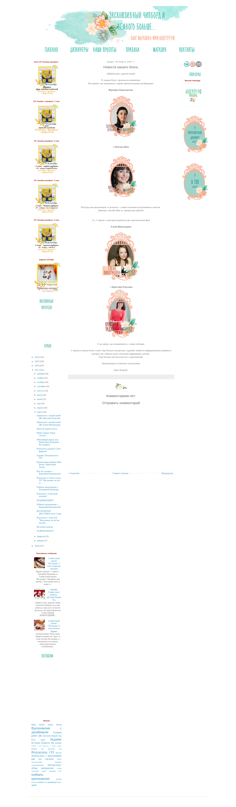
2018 (37, 365)
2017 (37, 370)
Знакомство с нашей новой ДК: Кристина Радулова (49, 416)
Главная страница (120, 473)
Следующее (74, 473)
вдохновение (54, 755)
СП (51, 752)
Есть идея (38, 740)
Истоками (35, 743)
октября (41, 382)
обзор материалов (42, 768)
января (40, 541)
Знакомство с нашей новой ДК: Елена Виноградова (49, 423)
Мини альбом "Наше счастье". (46, 434)
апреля (40, 408)
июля (39, 395)
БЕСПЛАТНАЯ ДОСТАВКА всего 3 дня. (49, 512)
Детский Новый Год (52, 736)
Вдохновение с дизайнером (46, 730)
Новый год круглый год (46, 749)
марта (40, 412)
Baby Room (37, 725)
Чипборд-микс (37, 756)
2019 (37, 361)
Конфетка (45, 743)
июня (39, 399)
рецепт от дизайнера (47, 782)
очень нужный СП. (51, 771)
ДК (40, 735)
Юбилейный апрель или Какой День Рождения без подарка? (48, 442)
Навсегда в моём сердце (51, 746)
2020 (37, 357)
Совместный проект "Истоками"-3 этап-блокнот (54, 625)
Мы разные (56, 743)
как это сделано (42, 758)
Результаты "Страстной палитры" (47, 495)
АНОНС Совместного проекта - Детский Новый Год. (54, 595)
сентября (41, 386)
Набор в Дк (36, 746)
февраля (41, 536)
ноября (40, 378)
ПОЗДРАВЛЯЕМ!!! (45, 500)
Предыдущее (167, 473)
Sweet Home (54, 725)
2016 (37, 546)
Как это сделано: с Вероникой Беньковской (48, 472)
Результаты (39, 752)
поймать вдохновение (40, 776)
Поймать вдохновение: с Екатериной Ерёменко (48, 488)
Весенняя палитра (45, 527)
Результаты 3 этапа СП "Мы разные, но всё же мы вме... (48, 520)
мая (39, 403)
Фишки (58, 753)
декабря (41, 374)
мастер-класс (54, 764)
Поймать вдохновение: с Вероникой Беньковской (48, 505)
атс (46, 756)
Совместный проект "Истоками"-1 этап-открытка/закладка (54, 563)
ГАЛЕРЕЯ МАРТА (45, 531)
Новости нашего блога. (47, 429)
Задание (55, 739)
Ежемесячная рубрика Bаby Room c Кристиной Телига (49, 464)
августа (40, 391)
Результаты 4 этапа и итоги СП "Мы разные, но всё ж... (49, 480)
